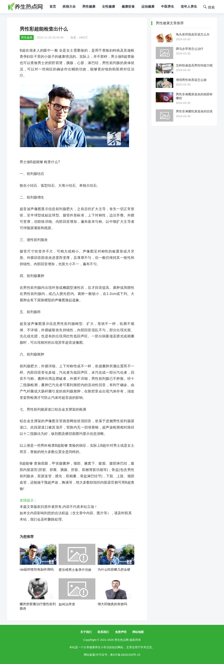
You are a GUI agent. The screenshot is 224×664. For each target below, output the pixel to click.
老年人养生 (189, 6)
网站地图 (138, 632)
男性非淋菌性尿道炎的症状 (194, 111)
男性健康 (88, 6)
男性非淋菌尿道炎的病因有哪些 (194, 96)
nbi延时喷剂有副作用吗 (37, 569)
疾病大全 (69, 6)
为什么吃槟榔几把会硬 (114, 569)
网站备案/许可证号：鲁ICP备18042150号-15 (112, 654)
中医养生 (167, 6)
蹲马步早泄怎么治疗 (189, 49)
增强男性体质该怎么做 (191, 80)
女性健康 (108, 6)
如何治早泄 (67, 604)
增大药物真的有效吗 (112, 604)
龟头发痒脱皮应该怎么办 (193, 34)
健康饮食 (128, 6)
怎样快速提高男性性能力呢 (194, 65)
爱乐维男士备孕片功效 (75, 570)
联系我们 (103, 632)
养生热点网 (121, 639)
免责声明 (120, 632)
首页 (52, 6)
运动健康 (147, 6)
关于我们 (86, 632)
